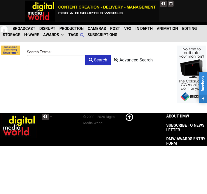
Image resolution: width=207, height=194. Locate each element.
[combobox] (56, 60)
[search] (83, 35)
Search (98, 60)
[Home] (4, 28)
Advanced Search (133, 60)
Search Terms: (39, 52)
